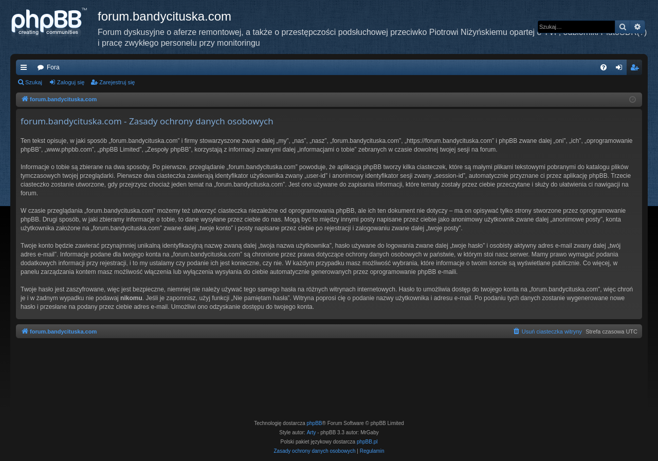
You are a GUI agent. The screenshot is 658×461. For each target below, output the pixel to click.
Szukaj (33, 82)
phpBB (314, 423)
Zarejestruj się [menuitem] (636, 69)
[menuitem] (603, 67)
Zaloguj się (70, 82)
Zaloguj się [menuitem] (621, 69)
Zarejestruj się (117, 82)
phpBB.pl (367, 442)
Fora (53, 67)
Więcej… (25, 69)
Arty (311, 432)
